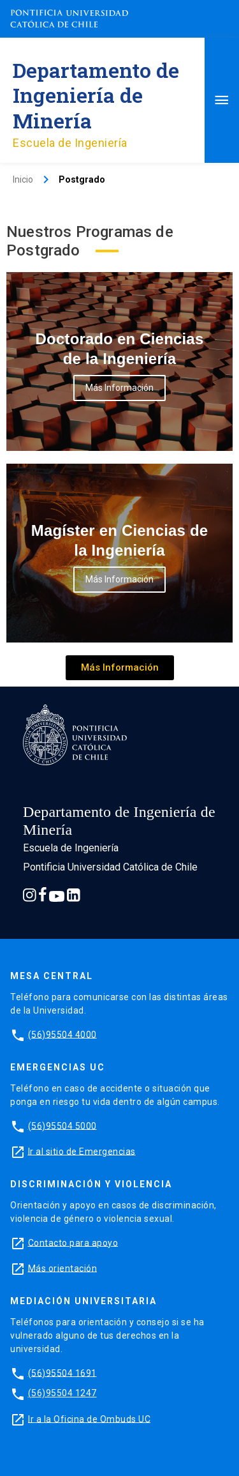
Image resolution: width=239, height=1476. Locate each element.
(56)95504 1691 (62, 1372)
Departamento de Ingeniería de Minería (96, 94)
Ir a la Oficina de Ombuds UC (89, 1418)
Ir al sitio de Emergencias (82, 1151)
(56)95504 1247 (62, 1393)
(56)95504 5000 (62, 1125)
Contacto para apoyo (73, 1242)
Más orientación (63, 1268)
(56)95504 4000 (62, 1034)
